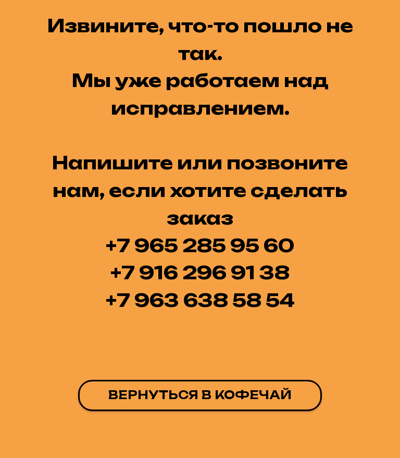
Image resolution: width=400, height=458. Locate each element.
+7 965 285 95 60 (200, 245)
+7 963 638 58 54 (200, 300)
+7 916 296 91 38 (200, 272)
